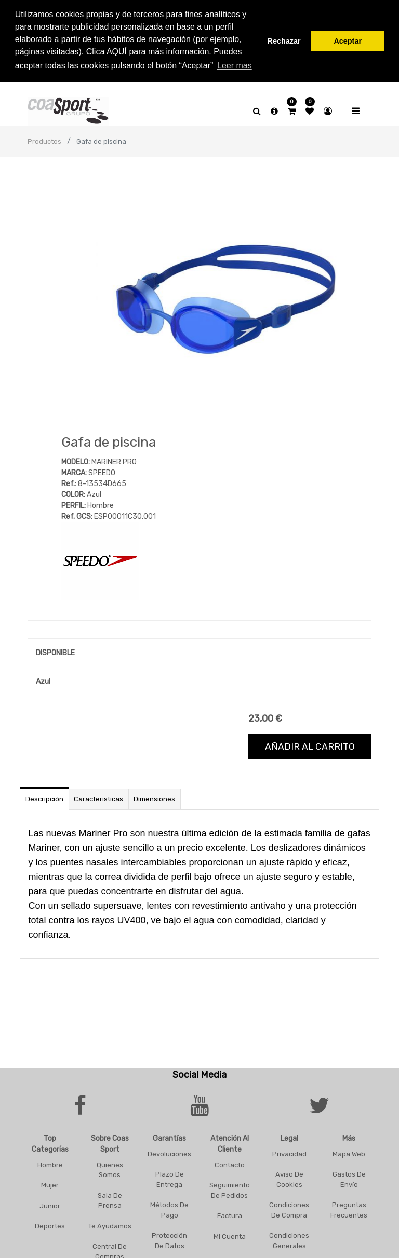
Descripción (44, 796)
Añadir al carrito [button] (310, 744)
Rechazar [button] (284, 41)
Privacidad (289, 1151)
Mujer (50, 1182)
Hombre (50, 1162)
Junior (49, 1203)
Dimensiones (154, 796)
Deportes (50, 1223)
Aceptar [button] (348, 41)
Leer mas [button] (234, 65)
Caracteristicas (98, 796)
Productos (44, 139)
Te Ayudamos (109, 1223)
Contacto (230, 1162)
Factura (229, 1213)
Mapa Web (348, 1151)
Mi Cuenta (230, 1234)
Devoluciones (169, 1151)
